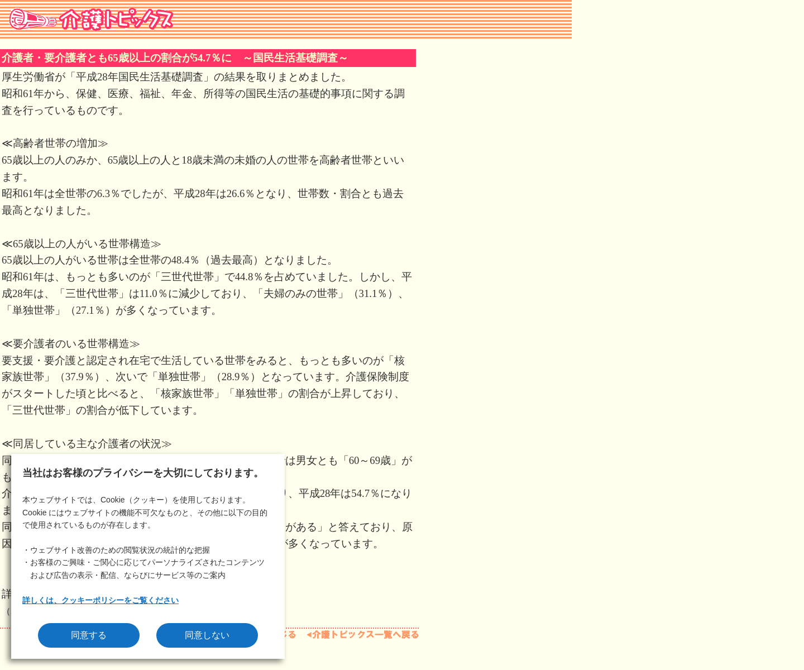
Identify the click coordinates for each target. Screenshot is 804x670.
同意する (89, 635)
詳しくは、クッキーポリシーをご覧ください (100, 600)
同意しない (207, 635)
